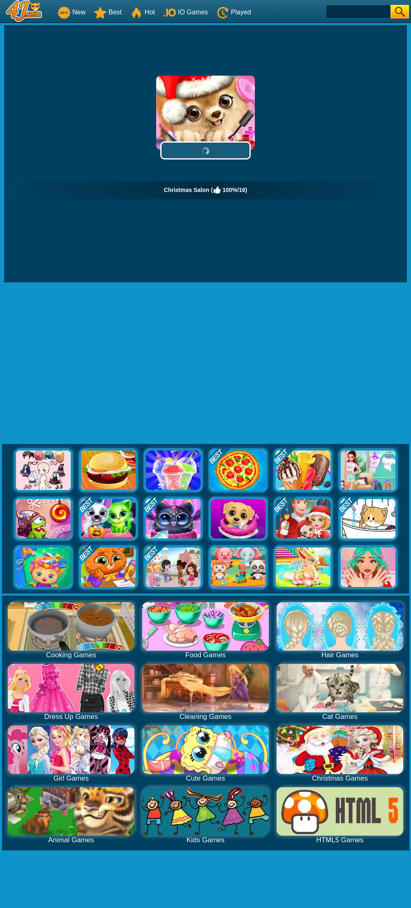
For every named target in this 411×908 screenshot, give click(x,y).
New (71, 12)
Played (233, 12)
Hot (142, 12)
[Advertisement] (77, 363)
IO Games (185, 12)
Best (108, 12)
